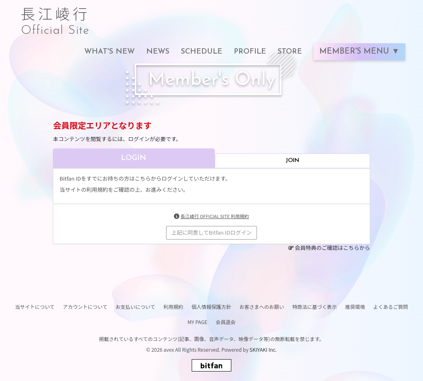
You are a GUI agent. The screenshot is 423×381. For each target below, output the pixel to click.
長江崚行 (55, 17)
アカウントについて (85, 306)
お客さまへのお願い (261, 306)
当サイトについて (35, 306)
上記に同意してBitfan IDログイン (211, 232)
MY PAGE (197, 321)
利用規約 (173, 306)
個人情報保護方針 (211, 306)
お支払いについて (135, 306)
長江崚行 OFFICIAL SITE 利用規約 (215, 216)
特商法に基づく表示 (314, 306)
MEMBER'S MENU (355, 52)
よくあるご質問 (390, 306)
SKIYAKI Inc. (263, 349)
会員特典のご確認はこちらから (332, 248)
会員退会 (225, 321)
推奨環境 (355, 306)
